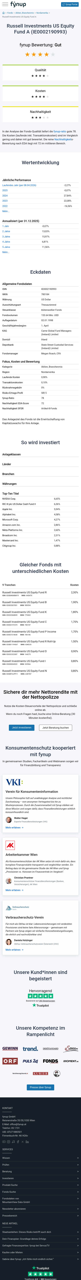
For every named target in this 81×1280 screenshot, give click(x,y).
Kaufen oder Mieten (12, 1252)
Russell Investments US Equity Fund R (24, 592)
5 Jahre (6, 247)
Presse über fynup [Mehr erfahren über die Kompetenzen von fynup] (40, 1087)
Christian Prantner (23, 877)
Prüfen (5, 1164)
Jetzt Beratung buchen (55, 727)
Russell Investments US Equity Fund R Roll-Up (29, 641)
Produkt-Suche (10, 1185)
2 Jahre (6, 231)
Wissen (6, 1158)
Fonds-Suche (9, 1191)
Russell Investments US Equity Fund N (24, 670)
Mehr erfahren (13, 827)
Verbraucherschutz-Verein (25, 917)
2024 (5, 195)
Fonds (10, 13)
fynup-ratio (60, 131)
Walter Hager (21, 818)
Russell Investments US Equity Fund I (24, 661)
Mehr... (5, 211)
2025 (5, 190)
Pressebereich (9, 1215)
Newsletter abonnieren (14, 1208)
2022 (5, 206)
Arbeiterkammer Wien (22, 855)
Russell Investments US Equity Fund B (24, 602)
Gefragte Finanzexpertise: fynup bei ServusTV (26, 1245)
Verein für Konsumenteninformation (32, 792)
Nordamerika (42, 13)
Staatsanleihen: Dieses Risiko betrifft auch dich (26, 1232)
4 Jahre (6, 241)
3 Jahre (6, 236)
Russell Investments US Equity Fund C (24, 621)
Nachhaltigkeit (62, 139)
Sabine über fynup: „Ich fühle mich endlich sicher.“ (28, 1259)
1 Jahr (5, 226)
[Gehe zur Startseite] (18, 4)
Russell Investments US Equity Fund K (24, 612)
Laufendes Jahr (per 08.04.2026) (19, 185)
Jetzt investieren (21, 727)
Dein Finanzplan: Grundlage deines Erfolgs (24, 1238)
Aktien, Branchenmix (24, 13)
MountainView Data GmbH (16, 1202)
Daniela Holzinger (23, 940)
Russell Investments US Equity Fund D (24, 651)
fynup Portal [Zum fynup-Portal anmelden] (69, 4)
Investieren (8, 1178)
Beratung (7, 1171)
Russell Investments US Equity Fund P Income (29, 631)
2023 (5, 200)
